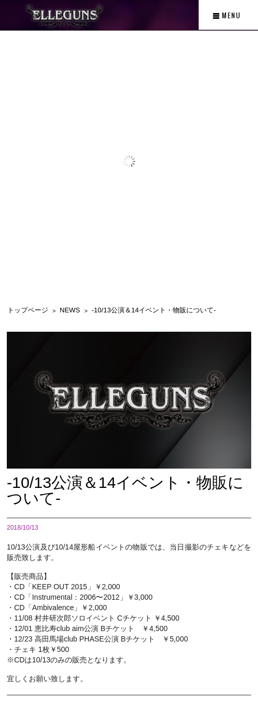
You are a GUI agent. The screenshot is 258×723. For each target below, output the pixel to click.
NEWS (70, 310)
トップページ (27, 310)
